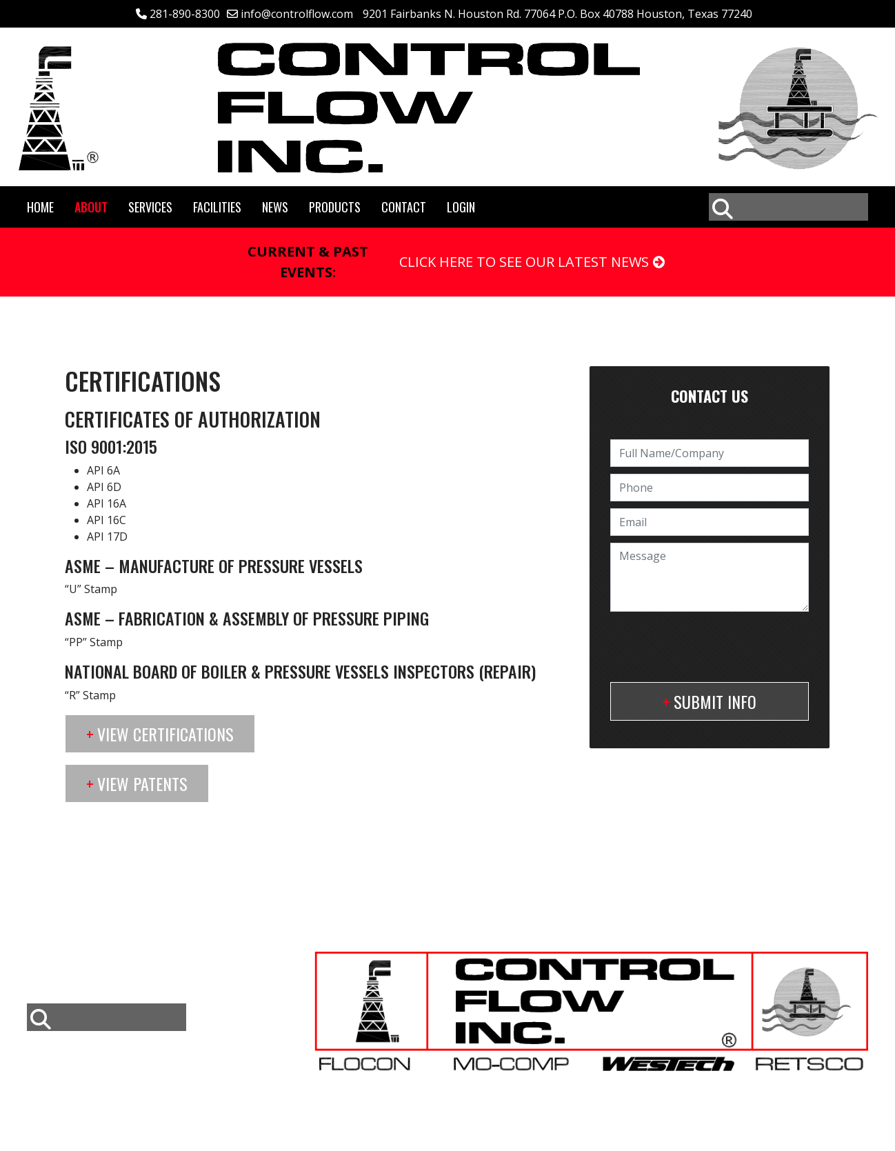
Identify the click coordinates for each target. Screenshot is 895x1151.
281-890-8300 (185, 13)
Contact (403, 207)
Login (461, 207)
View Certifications (165, 733)
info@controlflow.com (297, 13)
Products (335, 207)
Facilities (217, 207)
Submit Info (715, 701)
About (91, 207)
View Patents (142, 783)
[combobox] (788, 207)
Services (150, 207)
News (275, 207)
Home (40, 207)
